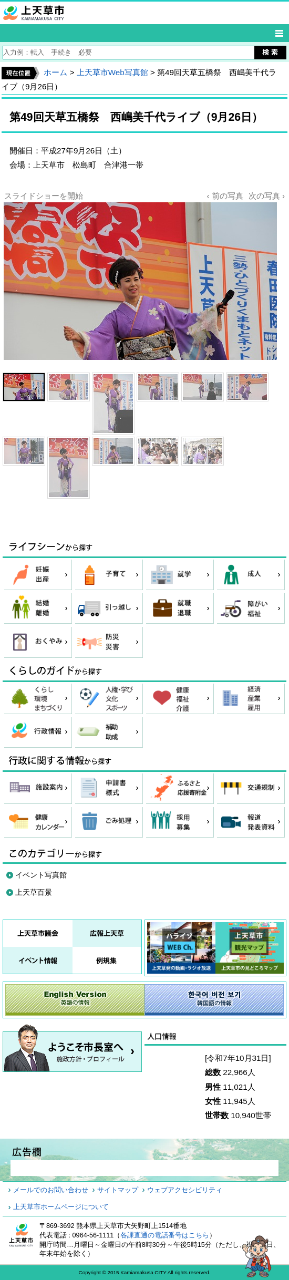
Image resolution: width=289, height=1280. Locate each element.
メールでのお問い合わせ (50, 1190)
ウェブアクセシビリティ (184, 1190)
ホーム (55, 72)
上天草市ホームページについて (61, 1207)
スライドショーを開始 (43, 195)
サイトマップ (117, 1190)
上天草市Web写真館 (112, 72)
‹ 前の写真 (225, 195)
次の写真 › (267, 195)
